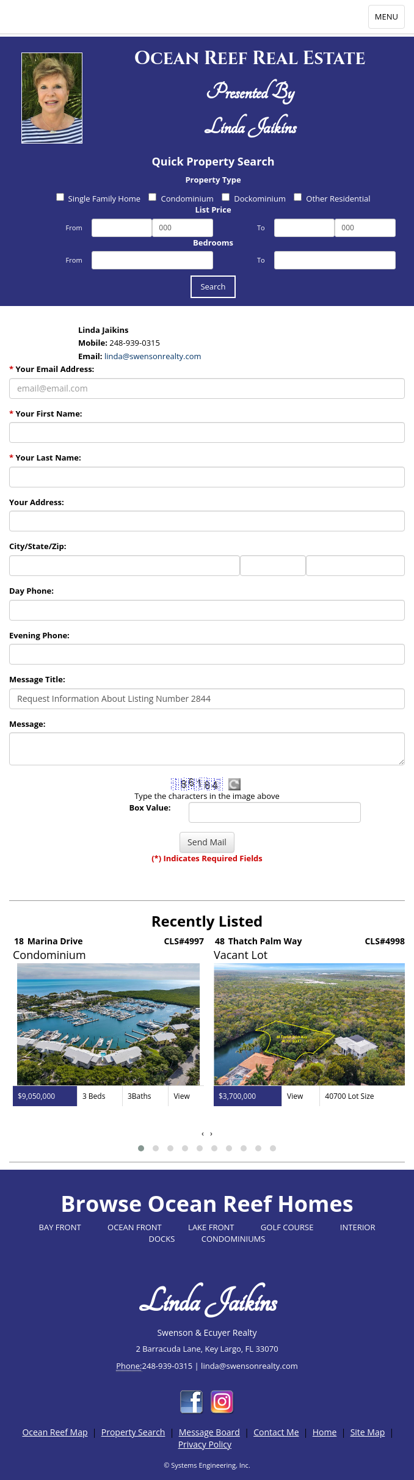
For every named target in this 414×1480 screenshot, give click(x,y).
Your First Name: (45, 413)
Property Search (133, 1432)
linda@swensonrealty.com (153, 356)
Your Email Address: (51, 368)
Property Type (213, 179)
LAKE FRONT (211, 1227)
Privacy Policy (204, 1444)
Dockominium (254, 198)
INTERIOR (358, 1227)
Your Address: (36, 502)
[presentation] (203, 1133)
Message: (27, 723)
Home (325, 1432)
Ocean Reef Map (54, 1432)
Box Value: (150, 807)
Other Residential (332, 198)
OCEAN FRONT (134, 1227)
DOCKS (162, 1238)
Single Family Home (98, 198)
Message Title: (37, 679)
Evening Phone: (39, 635)
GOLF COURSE (287, 1227)
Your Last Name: (45, 457)
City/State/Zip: (37, 546)
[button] (141, 1148)
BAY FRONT (60, 1227)
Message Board (209, 1432)
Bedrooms (213, 242)
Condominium (180, 198)
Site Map (367, 1432)
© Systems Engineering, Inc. (207, 1465)
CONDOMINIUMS (234, 1238)
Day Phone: (31, 590)
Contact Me (276, 1432)
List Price (213, 209)
